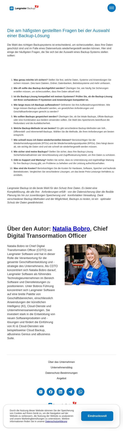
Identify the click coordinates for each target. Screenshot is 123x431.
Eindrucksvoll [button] (97, 416)
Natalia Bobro (71, 228)
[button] (111, 8)
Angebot (61, 378)
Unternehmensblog (61, 367)
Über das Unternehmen (61, 362)
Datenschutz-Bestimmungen (61, 373)
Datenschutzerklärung (56, 421)
